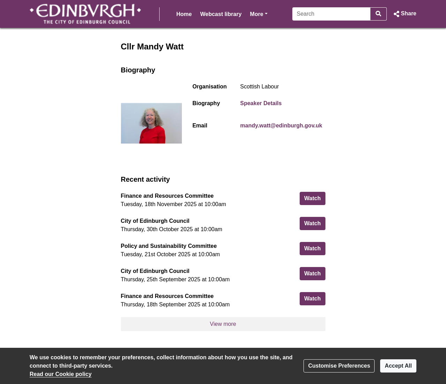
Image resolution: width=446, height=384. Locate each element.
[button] (404, 13)
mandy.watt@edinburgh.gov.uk (281, 125)
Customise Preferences (339, 366)
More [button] (258, 13)
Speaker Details (261, 103)
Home (184, 14)
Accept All (398, 366)
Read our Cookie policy (61, 374)
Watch (314, 197)
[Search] (331, 14)
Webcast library (220, 14)
